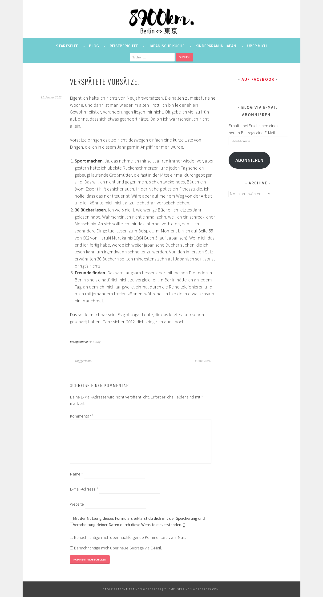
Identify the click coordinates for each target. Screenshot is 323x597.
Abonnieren (249, 160)
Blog (94, 46)
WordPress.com (206, 589)
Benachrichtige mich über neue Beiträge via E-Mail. (118, 548)
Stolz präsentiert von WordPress (132, 589)
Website (77, 504)
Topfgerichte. (81, 361)
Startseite (67, 46)
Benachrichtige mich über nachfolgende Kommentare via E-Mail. (130, 537)
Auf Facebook (258, 79)
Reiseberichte (124, 46)
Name (76, 474)
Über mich (257, 46)
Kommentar (81, 416)
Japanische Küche (167, 46)
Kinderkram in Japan (215, 46)
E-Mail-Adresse (84, 489)
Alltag (97, 342)
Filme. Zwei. (205, 361)
